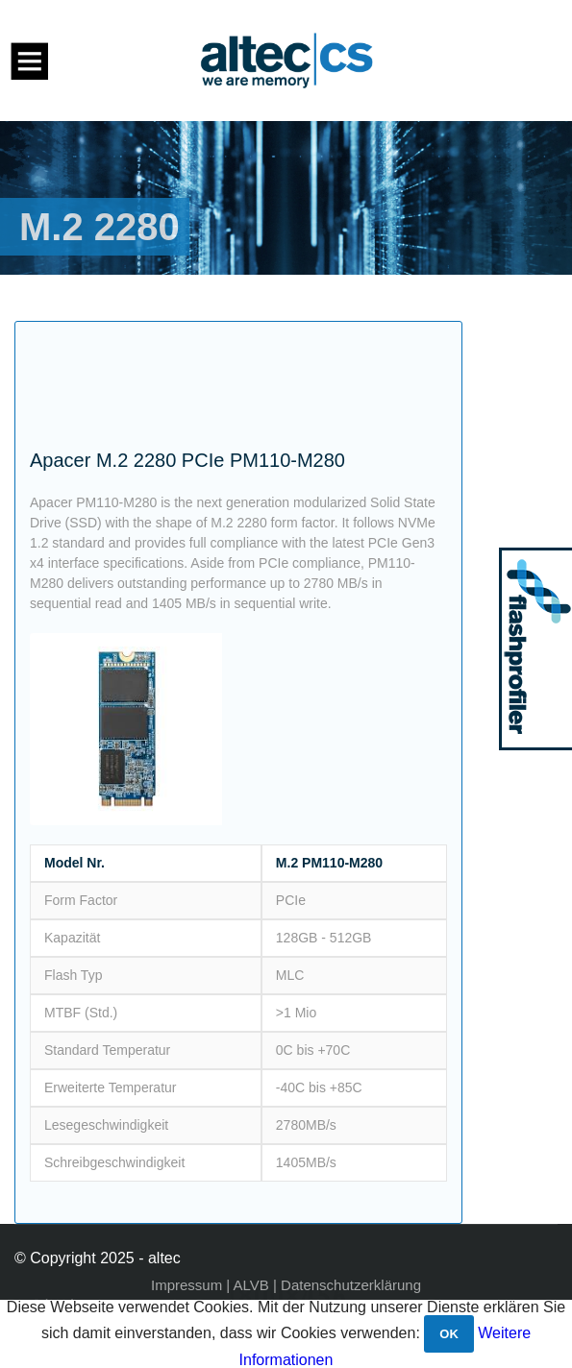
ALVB (251, 1285)
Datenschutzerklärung (351, 1285)
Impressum (186, 1285)
